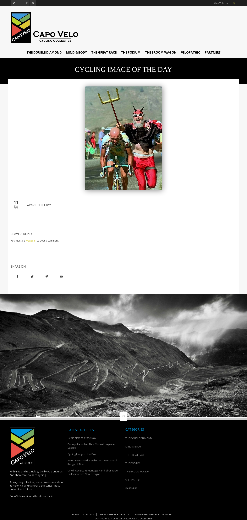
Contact (88, 514)
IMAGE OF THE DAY (40, 205)
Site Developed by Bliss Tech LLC (155, 514)
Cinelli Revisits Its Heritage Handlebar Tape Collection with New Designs (93, 472)
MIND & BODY (76, 52)
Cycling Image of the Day (82, 438)
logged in (31, 240)
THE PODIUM (130, 52)
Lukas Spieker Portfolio (114, 514)
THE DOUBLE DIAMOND (44, 52)
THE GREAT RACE (104, 52)
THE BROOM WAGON (161, 52)
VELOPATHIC (190, 52)
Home (75, 514)
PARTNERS (213, 52)
